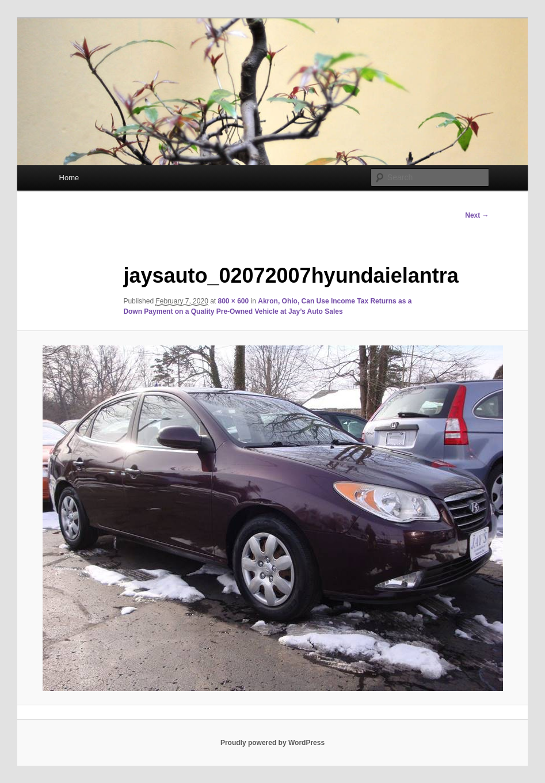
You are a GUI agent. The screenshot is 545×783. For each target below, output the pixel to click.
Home (69, 177)
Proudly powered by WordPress (272, 743)
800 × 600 (233, 301)
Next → (477, 215)
